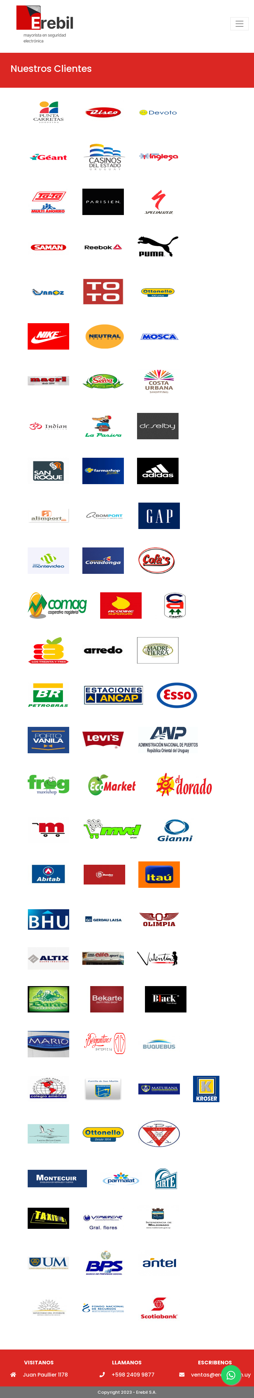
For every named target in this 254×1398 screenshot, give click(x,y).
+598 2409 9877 (127, 1375)
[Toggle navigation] (239, 23)
